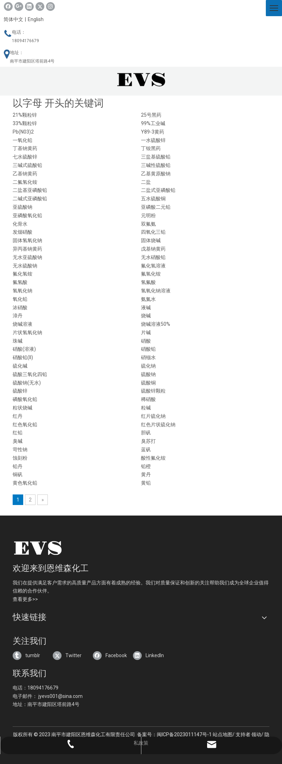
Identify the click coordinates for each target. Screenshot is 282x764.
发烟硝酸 (22, 232)
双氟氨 (148, 224)
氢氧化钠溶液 (156, 290)
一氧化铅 (22, 140)
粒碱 (146, 407)
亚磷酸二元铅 (156, 207)
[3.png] (141, 79)
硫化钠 (148, 366)
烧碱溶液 (22, 324)
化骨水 (20, 224)
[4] (57, 547)
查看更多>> (25, 599)
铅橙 (146, 466)
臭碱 (18, 441)
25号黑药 (151, 115)
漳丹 (18, 315)
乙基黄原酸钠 (156, 173)
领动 (256, 734)
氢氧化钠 (22, 290)
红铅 (18, 432)
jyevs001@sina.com (60, 696)
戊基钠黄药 (153, 249)
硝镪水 (148, 357)
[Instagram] (50, 6)
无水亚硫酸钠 (27, 257)
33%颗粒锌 (25, 123)
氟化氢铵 (22, 274)
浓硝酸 (20, 307)
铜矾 (18, 474)
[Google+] (18, 6)
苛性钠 (20, 449)
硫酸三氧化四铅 (30, 374)
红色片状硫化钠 (158, 424)
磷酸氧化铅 (25, 399)
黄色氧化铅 (25, 483)
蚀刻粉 (20, 458)
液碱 (146, 307)
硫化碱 (20, 366)
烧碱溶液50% (155, 324)
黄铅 (146, 483)
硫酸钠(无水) (27, 383)
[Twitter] (40, 6)
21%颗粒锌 (25, 115)
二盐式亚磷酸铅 (158, 190)
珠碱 (18, 341)
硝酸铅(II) (23, 357)
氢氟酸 (148, 282)
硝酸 (146, 341)
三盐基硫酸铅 (156, 157)
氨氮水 (148, 299)
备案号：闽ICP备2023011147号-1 (174, 734)
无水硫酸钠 (25, 265)
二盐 (146, 182)
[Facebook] (8, 6)
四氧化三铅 (153, 232)
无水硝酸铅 (153, 257)
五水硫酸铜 (153, 198)
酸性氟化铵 (153, 458)
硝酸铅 (148, 349)
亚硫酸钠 (22, 207)
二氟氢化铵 (25, 182)
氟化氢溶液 (153, 265)
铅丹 (18, 466)
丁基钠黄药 (25, 148)
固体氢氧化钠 (27, 240)
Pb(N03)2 (23, 132)
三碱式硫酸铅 (27, 165)
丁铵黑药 (151, 148)
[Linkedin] (29, 6)
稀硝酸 (148, 399)
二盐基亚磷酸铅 (30, 190)
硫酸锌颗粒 (153, 391)
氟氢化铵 (151, 274)
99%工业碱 (153, 123)
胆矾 (146, 432)
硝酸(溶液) (24, 349)
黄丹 (146, 474)
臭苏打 (148, 441)
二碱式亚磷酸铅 (30, 198)
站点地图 (222, 734)
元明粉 (148, 215)
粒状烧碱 (22, 407)
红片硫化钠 (153, 416)
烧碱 (146, 315)
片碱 (146, 332)
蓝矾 (146, 449)
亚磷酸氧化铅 (27, 215)
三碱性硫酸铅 (156, 165)
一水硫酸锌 (153, 140)
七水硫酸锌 (25, 157)
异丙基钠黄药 (27, 249)
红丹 (18, 416)
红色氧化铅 (25, 424)
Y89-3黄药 (152, 132)
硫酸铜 (148, 383)
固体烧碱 (151, 240)
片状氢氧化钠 (27, 332)
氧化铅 (20, 299)
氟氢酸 (20, 282)
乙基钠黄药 (25, 173)
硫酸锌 (20, 391)
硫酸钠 (148, 374)
